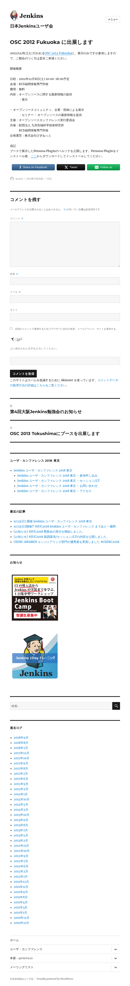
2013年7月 (21, 830)
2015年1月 (21, 794)
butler (19, 178)
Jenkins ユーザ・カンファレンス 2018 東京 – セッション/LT (58, 480)
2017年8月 (21, 768)
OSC (49, 178)
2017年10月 (21, 758)
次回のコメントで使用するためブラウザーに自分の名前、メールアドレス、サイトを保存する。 (66, 328)
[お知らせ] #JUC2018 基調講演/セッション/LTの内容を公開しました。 (61, 536)
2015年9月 (21, 784)
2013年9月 (21, 820)
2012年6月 (21, 866)
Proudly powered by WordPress (55, 978)
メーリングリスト (22, 967)
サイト (14, 309)
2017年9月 (21, 763)
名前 (14, 273)
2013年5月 (21, 835)
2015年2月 (21, 789)
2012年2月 (21, 871)
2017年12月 (21, 753)
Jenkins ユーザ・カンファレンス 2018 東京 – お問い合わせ (57, 486)
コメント (17, 218)
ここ (34, 156)
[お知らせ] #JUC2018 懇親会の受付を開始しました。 (49, 531)
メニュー (113, 19)
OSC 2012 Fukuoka (58, 53)
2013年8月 (21, 825)
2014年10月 (22, 799)
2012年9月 (21, 856)
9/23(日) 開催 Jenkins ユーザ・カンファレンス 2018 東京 (53, 521)
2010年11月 (21, 923)
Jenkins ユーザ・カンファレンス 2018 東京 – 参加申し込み (57, 475)
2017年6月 (21, 779)
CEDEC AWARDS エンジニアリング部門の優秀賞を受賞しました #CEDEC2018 (66, 542)
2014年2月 (21, 809)
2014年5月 (21, 804)
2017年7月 (21, 773)
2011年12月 (21, 881)
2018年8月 (21, 743)
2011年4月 (21, 902)
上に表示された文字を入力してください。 (34, 348)
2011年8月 (21, 897)
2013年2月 (21, 840)
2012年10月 (22, 851)
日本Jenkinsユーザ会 (31, 26)
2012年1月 (21, 876)
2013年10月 (21, 815)
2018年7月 (21, 748)
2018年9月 (21, 737)
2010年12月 (22, 917)
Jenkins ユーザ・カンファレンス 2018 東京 (43, 470)
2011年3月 (21, 907)
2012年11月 (21, 845)
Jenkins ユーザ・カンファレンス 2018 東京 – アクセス (54, 491)
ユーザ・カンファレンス (26, 949)
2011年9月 (21, 892)
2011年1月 (20, 912)
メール (15, 292)
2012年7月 (21, 861)
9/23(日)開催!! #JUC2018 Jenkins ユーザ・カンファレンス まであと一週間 (65, 526)
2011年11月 (21, 887)
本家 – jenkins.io (21, 958)
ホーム (14, 940)
